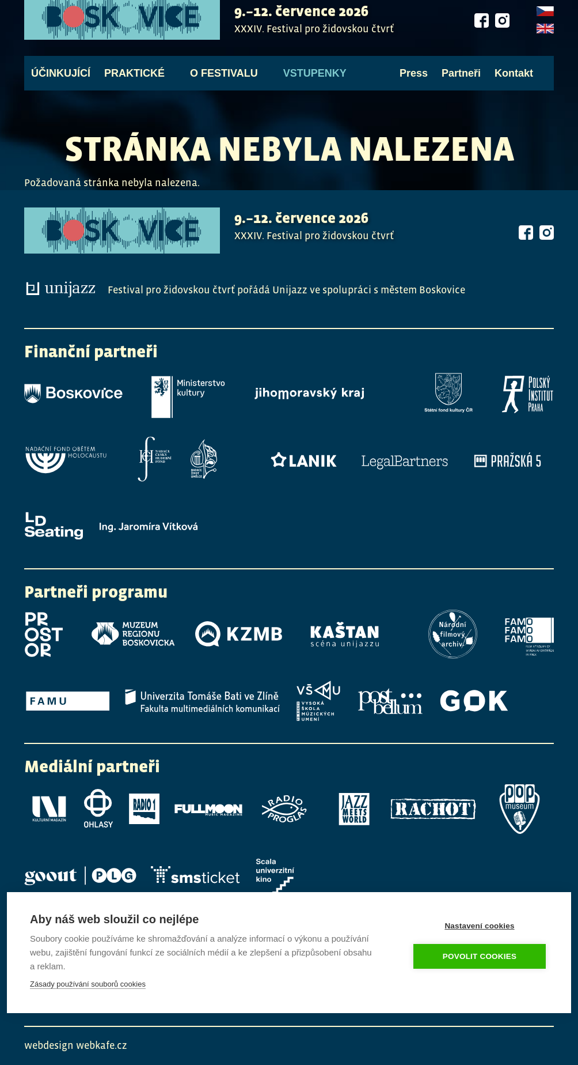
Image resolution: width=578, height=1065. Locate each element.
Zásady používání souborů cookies (88, 984)
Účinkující (60, 79)
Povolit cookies (479, 956)
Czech (545, 18)
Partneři (461, 79)
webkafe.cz (101, 1045)
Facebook (481, 26)
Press (414, 79)
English (545, 35)
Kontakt (514, 79)
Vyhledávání (547, 79)
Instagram (502, 26)
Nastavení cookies (479, 926)
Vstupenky (315, 79)
